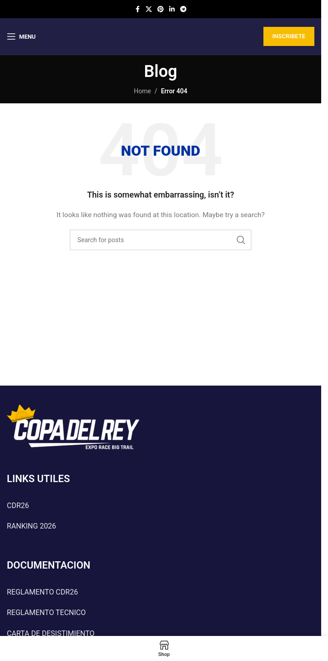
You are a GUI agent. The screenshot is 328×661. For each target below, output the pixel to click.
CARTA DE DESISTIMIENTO (51, 633)
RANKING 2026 (31, 526)
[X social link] (149, 9)
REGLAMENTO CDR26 (42, 592)
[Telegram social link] (183, 9)
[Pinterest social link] (161, 9)
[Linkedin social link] (172, 9)
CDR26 (18, 505)
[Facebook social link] (137, 9)
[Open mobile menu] (21, 36)
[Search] (161, 239)
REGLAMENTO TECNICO (46, 612)
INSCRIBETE (288, 36)
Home (142, 91)
